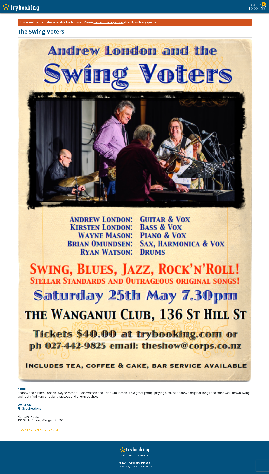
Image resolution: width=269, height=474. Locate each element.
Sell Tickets (127, 455)
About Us (143, 455)
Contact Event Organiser (40, 429)
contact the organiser (109, 22)
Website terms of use (142, 466)
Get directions (31, 408)
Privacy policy (124, 466)
